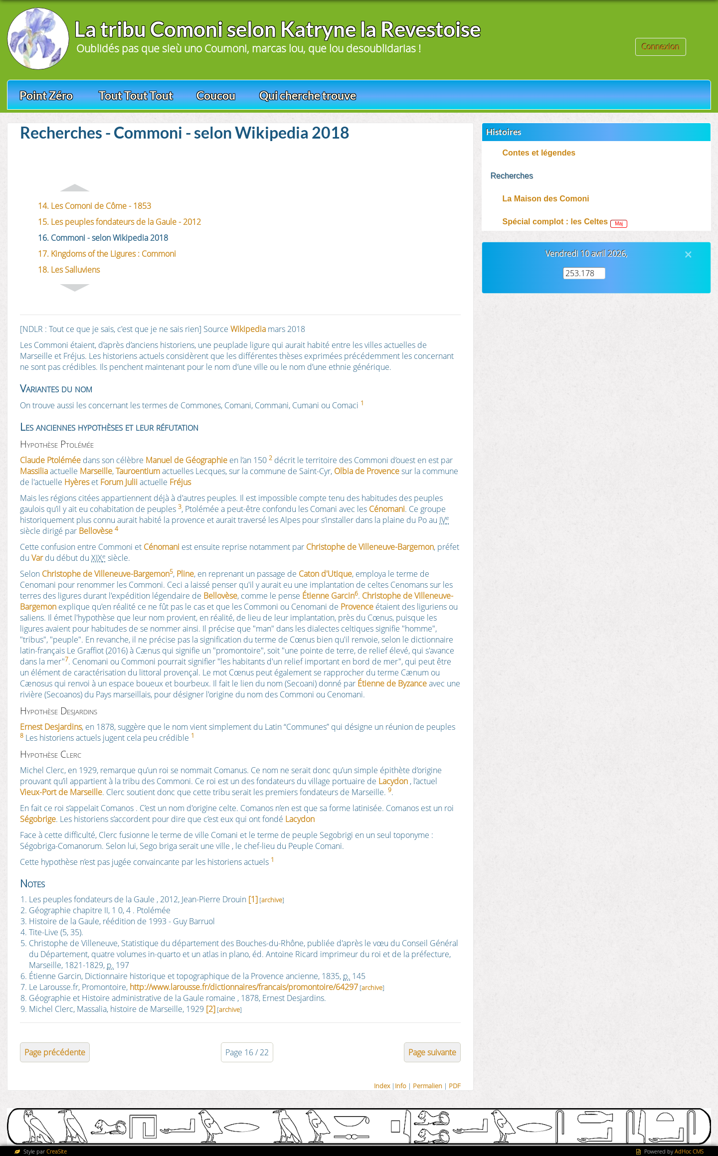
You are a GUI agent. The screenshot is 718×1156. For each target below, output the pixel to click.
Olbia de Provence (366, 471)
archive (271, 899)
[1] (253, 899)
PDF (455, 1085)
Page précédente (54, 1052)
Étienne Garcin (328, 595)
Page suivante (432, 1052)
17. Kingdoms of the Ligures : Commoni (107, 253)
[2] (210, 1008)
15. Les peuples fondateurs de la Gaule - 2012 (119, 221)
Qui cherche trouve (307, 95)
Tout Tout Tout (136, 95)
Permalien (427, 1085)
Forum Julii (119, 482)
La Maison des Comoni (546, 198)
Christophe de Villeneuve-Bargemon (370, 546)
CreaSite (56, 1151)
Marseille (96, 471)
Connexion (661, 46)
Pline (185, 573)
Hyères (76, 482)
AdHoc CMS (689, 1151)
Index (382, 1085)
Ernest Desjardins (51, 726)
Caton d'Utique (325, 573)
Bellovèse (96, 530)
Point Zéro (46, 95)
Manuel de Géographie (186, 460)
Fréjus (180, 482)
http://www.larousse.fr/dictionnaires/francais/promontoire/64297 (244, 987)
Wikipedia (248, 329)
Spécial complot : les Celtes (555, 221)
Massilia (34, 471)
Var (37, 557)
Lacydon (393, 781)
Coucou (215, 95)
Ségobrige (38, 819)
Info (400, 1085)
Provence (357, 606)
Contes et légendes (539, 153)
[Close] (688, 254)
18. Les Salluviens (69, 269)
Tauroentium (138, 471)
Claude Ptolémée (50, 460)
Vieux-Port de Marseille (61, 792)
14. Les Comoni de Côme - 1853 (94, 205)
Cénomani (387, 508)
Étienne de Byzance (392, 683)
